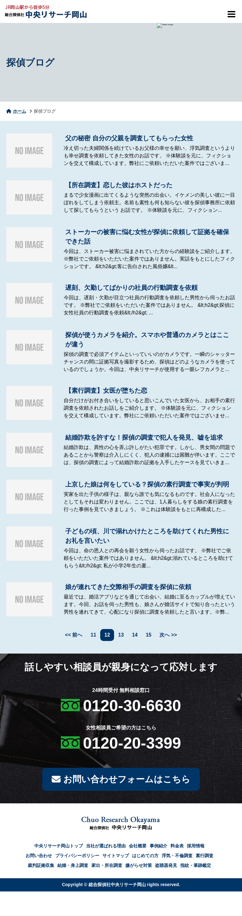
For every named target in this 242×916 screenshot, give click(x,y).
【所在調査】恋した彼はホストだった (118, 185)
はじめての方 (145, 856)
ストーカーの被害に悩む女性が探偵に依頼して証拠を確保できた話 (147, 236)
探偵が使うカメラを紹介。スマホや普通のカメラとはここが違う (147, 339)
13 (121, 635)
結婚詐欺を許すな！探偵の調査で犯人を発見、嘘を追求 (144, 437)
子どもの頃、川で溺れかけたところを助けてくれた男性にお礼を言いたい (147, 536)
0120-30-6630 (132, 706)
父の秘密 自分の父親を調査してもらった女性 (129, 138)
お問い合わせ (39, 856)
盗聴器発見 (166, 865)
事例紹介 (158, 846)
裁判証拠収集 (41, 865)
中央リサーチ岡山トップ (58, 846)
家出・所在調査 (106, 865)
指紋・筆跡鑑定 (195, 865)
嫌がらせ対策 (138, 865)
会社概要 (138, 846)
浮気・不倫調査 (177, 856)
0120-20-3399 (132, 743)
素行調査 (204, 856)
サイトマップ (115, 856)
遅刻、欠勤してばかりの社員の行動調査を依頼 (131, 287)
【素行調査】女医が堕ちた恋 (106, 390)
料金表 (177, 846)
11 (93, 635)
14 (135, 635)
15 (149, 635)
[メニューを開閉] (231, 14)
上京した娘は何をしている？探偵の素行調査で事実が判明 (147, 484)
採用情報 (196, 846)
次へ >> (168, 635)
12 (107, 635)
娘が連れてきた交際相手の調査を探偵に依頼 (128, 586)
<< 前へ (73, 635)
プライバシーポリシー (77, 856)
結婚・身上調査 (72, 865)
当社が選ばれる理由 (106, 846)
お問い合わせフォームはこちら (121, 779)
